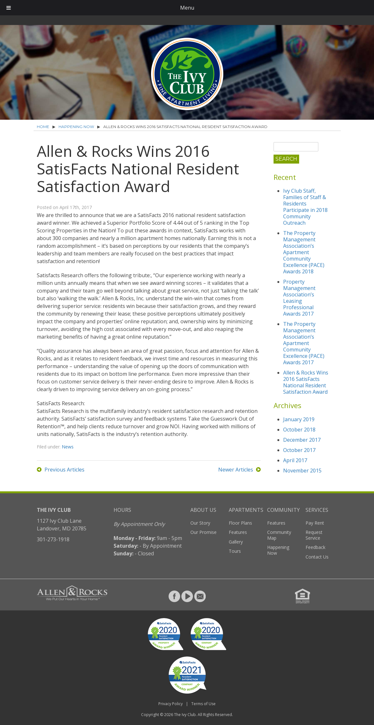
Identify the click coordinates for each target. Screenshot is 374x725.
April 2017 (295, 460)
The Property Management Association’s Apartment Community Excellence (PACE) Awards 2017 (303, 343)
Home (43, 126)
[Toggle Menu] (8, 7)
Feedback (315, 547)
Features (238, 532)
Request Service (314, 535)
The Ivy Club (185, 714)
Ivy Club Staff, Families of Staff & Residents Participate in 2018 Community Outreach (305, 206)
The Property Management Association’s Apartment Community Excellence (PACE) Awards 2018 (303, 252)
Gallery (236, 542)
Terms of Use (203, 703)
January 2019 (298, 419)
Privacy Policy (170, 703)
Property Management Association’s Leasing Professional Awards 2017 (299, 297)
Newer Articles (235, 469)
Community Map (279, 535)
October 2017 (299, 450)
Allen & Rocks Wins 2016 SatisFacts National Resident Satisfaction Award (305, 382)
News (68, 447)
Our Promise (203, 532)
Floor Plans (240, 523)
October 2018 (299, 429)
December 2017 (302, 439)
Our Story (200, 523)
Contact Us (317, 557)
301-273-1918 (53, 539)
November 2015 (302, 470)
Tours (235, 551)
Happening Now (76, 126)
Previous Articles (64, 469)
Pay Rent (315, 523)
